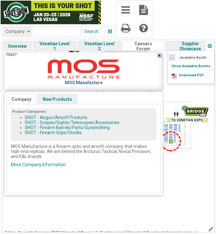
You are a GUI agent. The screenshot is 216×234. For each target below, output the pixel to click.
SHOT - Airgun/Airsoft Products (56, 117)
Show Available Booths (190, 66)
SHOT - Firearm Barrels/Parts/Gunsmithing (67, 127)
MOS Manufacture (84, 82)
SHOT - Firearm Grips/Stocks (53, 132)
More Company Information (38, 164)
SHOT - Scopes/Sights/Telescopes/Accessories (72, 122)
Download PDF (191, 75)
